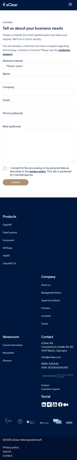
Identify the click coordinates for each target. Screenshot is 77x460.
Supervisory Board (50, 301)
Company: (38, 90)
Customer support (50, 389)
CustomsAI (8, 240)
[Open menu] (70, 4)
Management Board (51, 293)
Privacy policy (11, 447)
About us (45, 285)
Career (44, 324)
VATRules (7, 248)
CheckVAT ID (9, 264)
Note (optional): (38, 144)
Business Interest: (38, 65)
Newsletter (8, 353)
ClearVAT (7, 225)
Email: (38, 103)
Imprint (7, 451)
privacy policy (37, 171)
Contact (45, 385)
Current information (12, 345)
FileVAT (6, 256)
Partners (45, 308)
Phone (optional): (38, 116)
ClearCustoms (10, 233)
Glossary (7, 361)
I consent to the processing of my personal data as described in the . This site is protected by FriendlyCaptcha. (40, 171)
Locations (46, 316)
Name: (38, 77)
